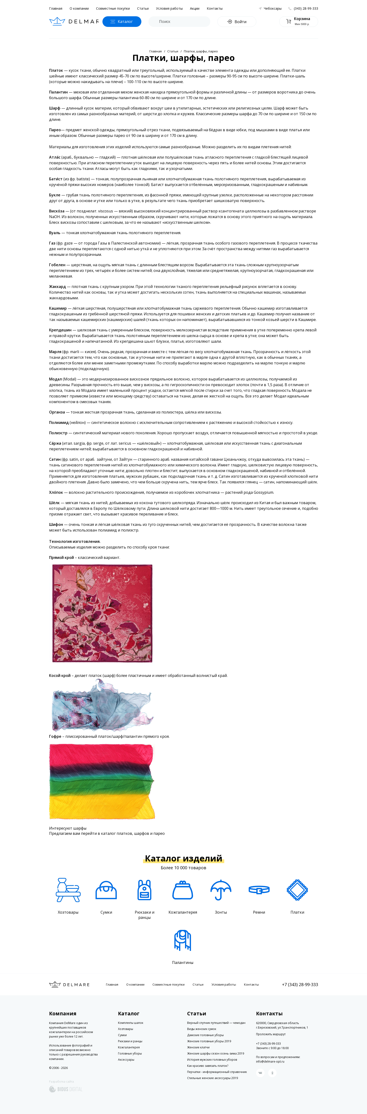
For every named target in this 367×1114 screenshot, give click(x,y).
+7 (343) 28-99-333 (300, 984)
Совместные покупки (113, 8)
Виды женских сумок (201, 1029)
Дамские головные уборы (205, 1035)
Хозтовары (125, 1029)
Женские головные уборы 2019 (209, 1041)
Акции (194, 8)
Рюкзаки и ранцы (130, 1041)
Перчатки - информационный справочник (217, 1072)
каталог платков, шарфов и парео (133, 833)
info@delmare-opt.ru (270, 1061)
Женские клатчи (198, 1047)
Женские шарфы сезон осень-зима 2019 (215, 1053)
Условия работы (169, 8)
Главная (55, 8)
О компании (79, 8)
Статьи (143, 8)
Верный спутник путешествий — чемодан (216, 1023)
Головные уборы (130, 1053)
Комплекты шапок (130, 1023)
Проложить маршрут (271, 1034)
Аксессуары (126, 1060)
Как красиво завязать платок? (207, 1066)
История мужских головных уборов (212, 1060)
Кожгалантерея (129, 1047)
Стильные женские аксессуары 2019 (212, 1078)
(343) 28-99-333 (306, 8)
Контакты (215, 8)
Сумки (122, 1035)
